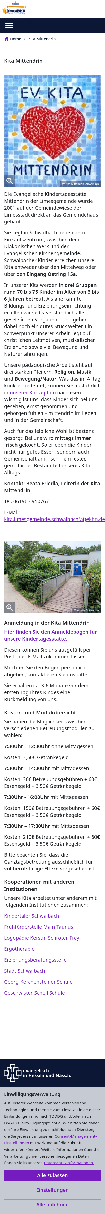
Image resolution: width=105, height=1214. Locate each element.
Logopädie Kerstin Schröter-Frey (41, 938)
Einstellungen (52, 1190)
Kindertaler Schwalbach (31, 916)
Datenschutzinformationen (69, 1162)
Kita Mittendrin (42, 38)
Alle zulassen (52, 1175)
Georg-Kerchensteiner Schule (38, 982)
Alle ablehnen (52, 1204)
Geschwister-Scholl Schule (34, 992)
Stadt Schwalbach (24, 971)
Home (12, 38)
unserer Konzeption (33, 392)
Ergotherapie (19, 949)
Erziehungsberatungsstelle (35, 960)
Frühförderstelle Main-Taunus (38, 927)
